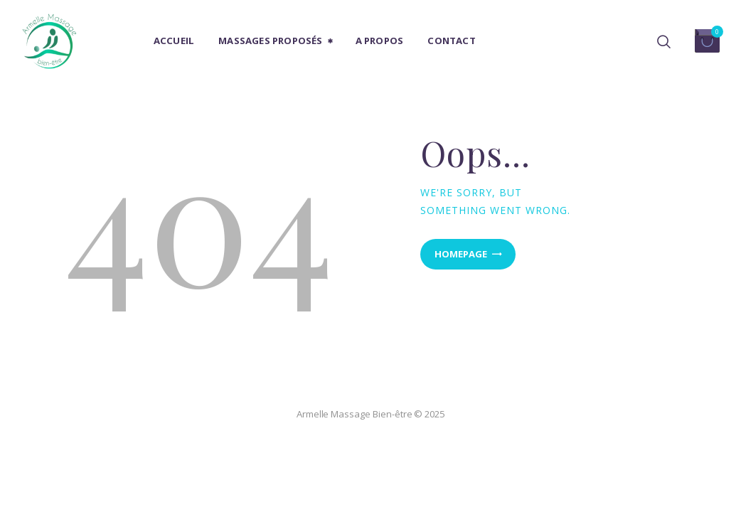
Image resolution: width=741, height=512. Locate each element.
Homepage (461, 253)
